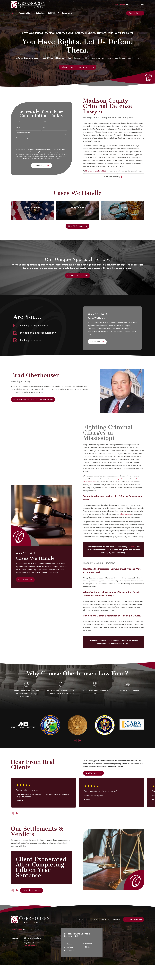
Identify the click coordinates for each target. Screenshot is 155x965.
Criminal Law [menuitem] (39, 13)
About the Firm (91, 919)
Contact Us (116, 919)
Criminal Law (104, 919)
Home (81, 919)
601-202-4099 (135, 4)
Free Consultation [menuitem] (65, 13)
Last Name (48, 122)
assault (137, 479)
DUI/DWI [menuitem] (51, 13)
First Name (22, 122)
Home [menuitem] (13, 13)
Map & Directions (30, 945)
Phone (21, 127)
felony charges (128, 514)
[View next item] (79, 740)
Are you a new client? (26, 132)
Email (46, 127)
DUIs (116, 479)
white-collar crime (93, 482)
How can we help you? (26, 138)
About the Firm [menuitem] (25, 13)
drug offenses (124, 479)
